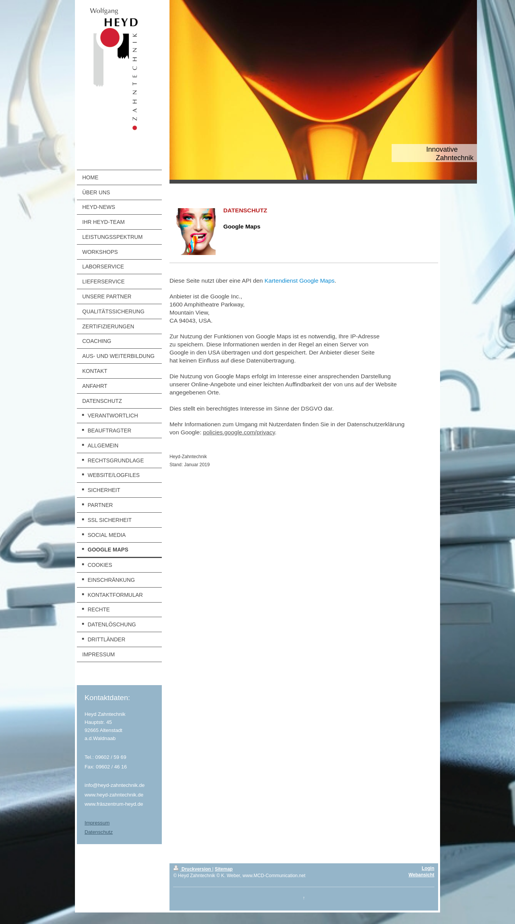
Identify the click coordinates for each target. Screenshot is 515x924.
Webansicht (421, 875)
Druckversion (192, 869)
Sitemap (224, 869)
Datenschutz (99, 832)
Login (428, 868)
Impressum (97, 823)
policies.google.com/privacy (239, 432)
